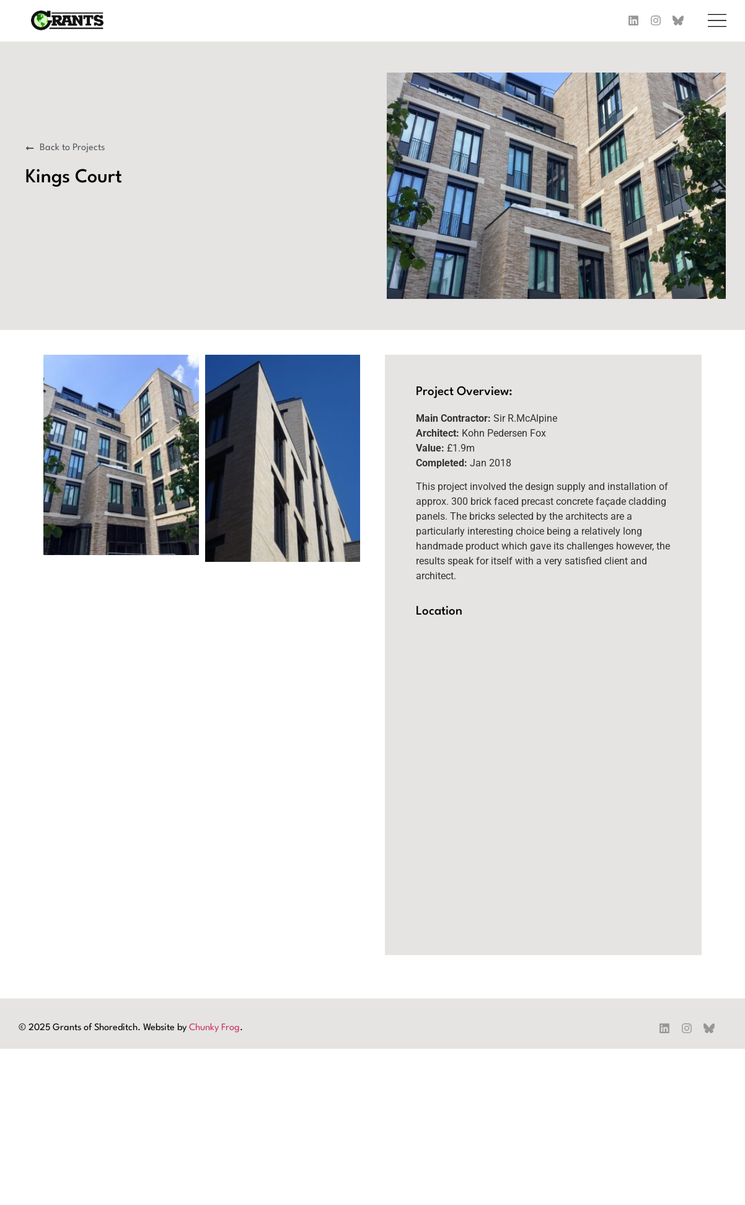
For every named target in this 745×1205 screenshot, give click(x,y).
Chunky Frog (214, 1028)
